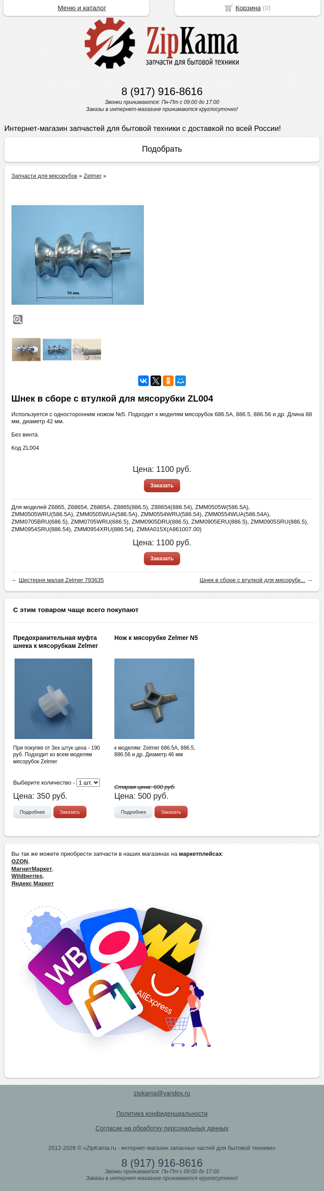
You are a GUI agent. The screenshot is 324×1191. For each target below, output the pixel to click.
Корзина (248, 7)
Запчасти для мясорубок (44, 175)
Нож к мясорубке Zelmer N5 (156, 637)
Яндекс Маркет (32, 883)
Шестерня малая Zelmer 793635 (61, 580)
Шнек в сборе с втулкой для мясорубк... (252, 580)
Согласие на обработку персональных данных (161, 1128)
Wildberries (27, 876)
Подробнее (32, 812)
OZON (19, 861)
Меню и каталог (82, 7)
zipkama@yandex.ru (162, 1093)
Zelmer (93, 175)
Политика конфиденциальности (162, 1113)
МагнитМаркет (31, 868)
